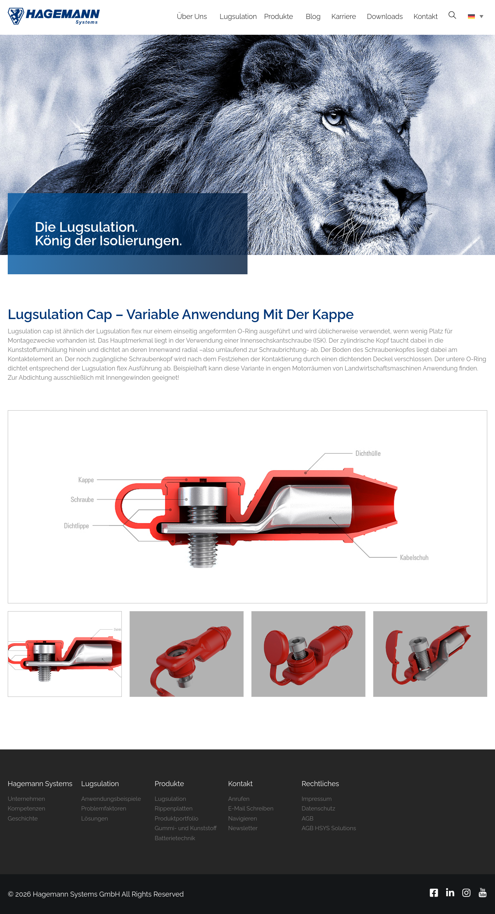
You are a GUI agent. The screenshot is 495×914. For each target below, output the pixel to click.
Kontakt (240, 784)
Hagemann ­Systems (40, 784)
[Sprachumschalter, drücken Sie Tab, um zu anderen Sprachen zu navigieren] (475, 17)
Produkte (169, 784)
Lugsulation (100, 784)
